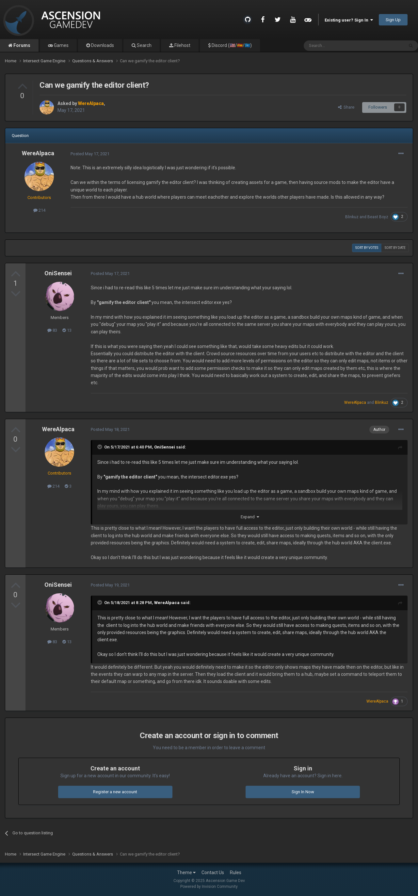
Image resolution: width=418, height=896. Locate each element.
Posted (90, 153)
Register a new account (115, 791)
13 (67, 330)
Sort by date (395, 248)
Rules (235, 872)
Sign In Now (303, 791)
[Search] (338, 45)
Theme (186, 872)
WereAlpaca (38, 153)
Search (144, 45)
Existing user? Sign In (349, 20)
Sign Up (393, 19)
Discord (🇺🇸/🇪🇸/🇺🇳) (231, 45)
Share (346, 107)
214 (39, 210)
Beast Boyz (377, 217)
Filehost (181, 45)
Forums (21, 45)
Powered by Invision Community (209, 886)
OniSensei (58, 273)
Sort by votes (366, 248)
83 (52, 330)
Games (61, 45)
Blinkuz (352, 217)
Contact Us (212, 872)
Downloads (102, 45)
